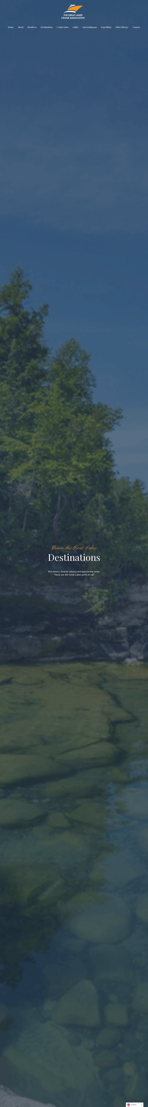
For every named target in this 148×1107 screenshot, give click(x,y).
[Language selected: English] (134, 1104)
